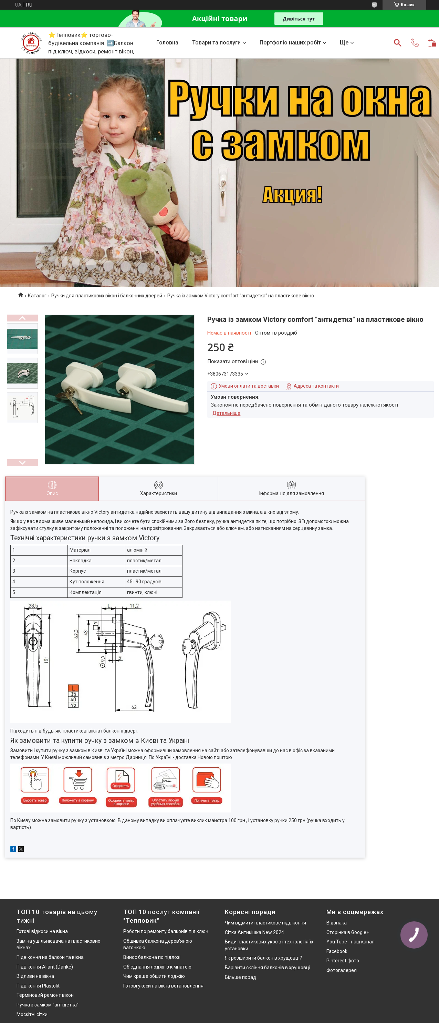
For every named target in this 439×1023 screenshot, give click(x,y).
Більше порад (240, 977)
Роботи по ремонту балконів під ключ (165, 931)
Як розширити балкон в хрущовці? (263, 958)
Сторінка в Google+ (347, 932)
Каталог (37, 295)
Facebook (336, 951)
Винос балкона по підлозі (151, 957)
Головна (167, 42)
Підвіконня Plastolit (38, 986)
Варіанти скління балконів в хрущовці (267, 967)
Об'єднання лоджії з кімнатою (157, 967)
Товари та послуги (216, 42)
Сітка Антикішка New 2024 (254, 932)
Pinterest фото (342, 960)
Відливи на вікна (35, 976)
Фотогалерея (341, 970)
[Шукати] (398, 43)
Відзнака (336, 922)
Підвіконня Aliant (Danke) (45, 967)
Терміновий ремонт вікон (45, 995)
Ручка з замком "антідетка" (48, 1004)
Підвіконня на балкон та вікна (50, 957)
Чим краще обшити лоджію (154, 976)
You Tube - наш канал (350, 941)
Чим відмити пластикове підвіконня (265, 922)
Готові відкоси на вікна (42, 931)
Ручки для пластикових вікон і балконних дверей (106, 295)
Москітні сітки (32, 1014)
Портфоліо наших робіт (290, 42)
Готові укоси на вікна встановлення (163, 986)
